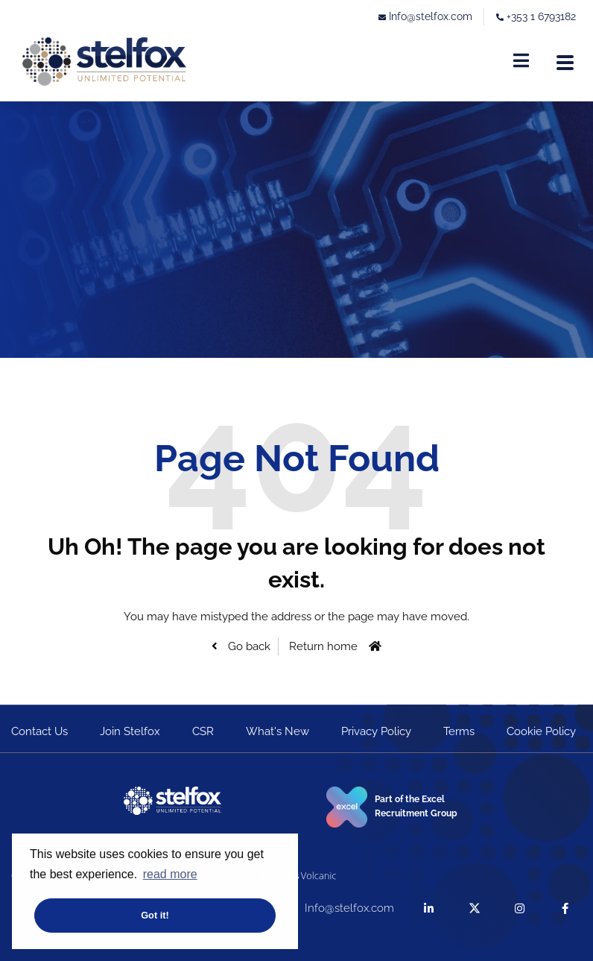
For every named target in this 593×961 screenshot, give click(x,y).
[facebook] (565, 908)
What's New (277, 731)
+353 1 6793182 (541, 16)
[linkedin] (428, 908)
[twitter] (474, 908)
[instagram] (519, 908)
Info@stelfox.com (430, 16)
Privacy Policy (376, 731)
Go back (247, 646)
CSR (203, 731)
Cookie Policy (541, 731)
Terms (459, 731)
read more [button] (170, 874)
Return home (323, 646)
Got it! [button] (155, 915)
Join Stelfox (130, 731)
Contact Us (39, 731)
